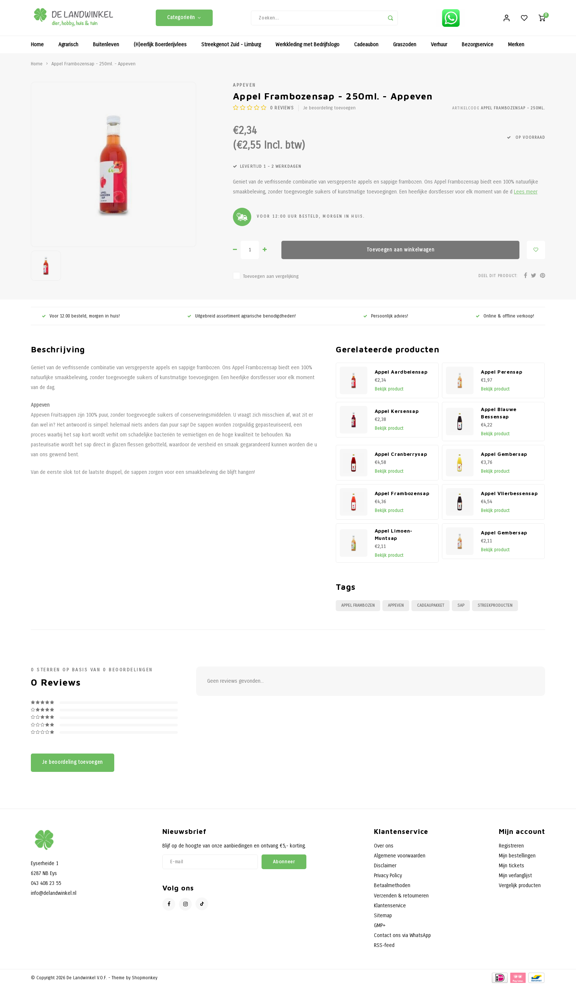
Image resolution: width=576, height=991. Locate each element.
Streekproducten (495, 610)
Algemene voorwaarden (399, 860)
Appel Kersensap (397, 416)
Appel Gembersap (504, 459)
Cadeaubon (366, 49)
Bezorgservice (477, 49)
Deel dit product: (498, 280)
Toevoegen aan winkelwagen (401, 254)
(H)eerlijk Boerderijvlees (160, 49)
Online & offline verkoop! (505, 320)
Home (37, 49)
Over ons (383, 850)
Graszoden (404, 49)
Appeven (244, 89)
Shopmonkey (144, 982)
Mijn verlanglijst (515, 880)
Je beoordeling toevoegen (329, 112)
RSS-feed (384, 950)
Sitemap (383, 920)
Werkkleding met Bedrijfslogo (307, 49)
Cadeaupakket (430, 610)
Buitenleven (106, 49)
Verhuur (439, 49)
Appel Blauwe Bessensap (498, 417)
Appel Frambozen (358, 610)
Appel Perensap (501, 377)
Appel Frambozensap (402, 498)
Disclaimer (385, 870)
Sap (460, 610)
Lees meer (525, 196)
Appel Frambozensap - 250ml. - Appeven (93, 68)
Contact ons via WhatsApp (402, 940)
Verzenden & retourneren (401, 900)
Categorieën (184, 20)
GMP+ (380, 930)
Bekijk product (389, 393)
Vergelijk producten (520, 890)
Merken (516, 49)
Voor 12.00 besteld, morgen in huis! (81, 320)
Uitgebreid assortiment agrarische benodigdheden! (241, 320)
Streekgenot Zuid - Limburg (231, 49)
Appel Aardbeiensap (401, 377)
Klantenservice (390, 910)
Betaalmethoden (392, 890)
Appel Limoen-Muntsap (394, 539)
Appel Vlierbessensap (509, 498)
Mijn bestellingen (517, 860)
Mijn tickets (511, 870)
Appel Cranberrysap (401, 459)
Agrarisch (68, 49)
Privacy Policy (388, 880)
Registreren (511, 850)
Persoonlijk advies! (385, 320)
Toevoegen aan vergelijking (271, 281)
